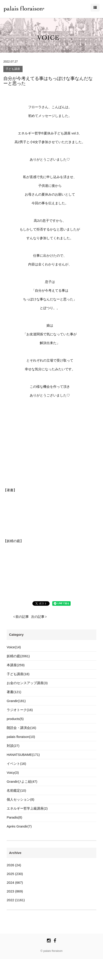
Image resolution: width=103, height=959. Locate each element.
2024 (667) (15, 882)
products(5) (15, 719)
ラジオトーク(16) (20, 710)
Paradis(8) (14, 817)
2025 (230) (15, 874)
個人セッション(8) (20, 799)
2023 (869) (15, 891)
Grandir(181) (16, 701)
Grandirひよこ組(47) (22, 781)
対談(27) (13, 746)
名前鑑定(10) (16, 790)
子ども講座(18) (18, 674)
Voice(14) (14, 647)
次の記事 (38, 617)
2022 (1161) (16, 900)
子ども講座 (13, 69)
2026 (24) (14, 865)
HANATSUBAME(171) (23, 754)
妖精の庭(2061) (18, 656)
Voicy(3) (13, 772)
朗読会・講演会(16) (21, 728)
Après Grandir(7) (19, 826)
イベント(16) (16, 763)
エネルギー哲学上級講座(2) (27, 808)
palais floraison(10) (21, 737)
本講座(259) (16, 665)
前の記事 (21, 617)
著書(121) (14, 692)
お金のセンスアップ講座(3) (27, 683)
